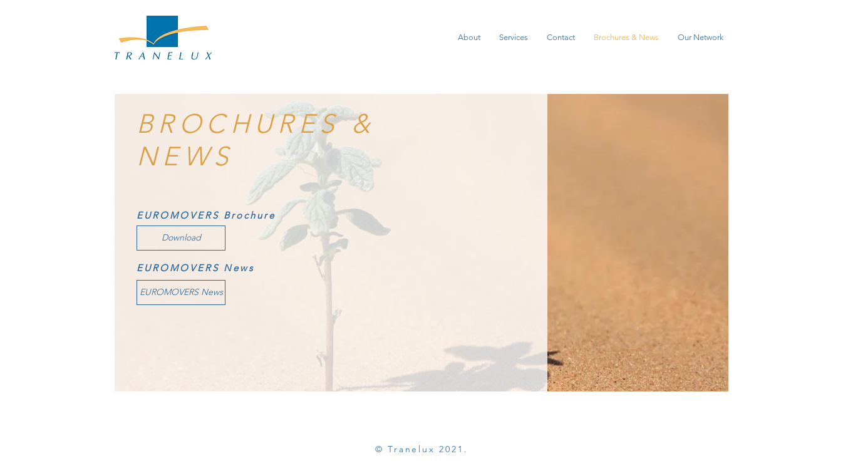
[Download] (181, 238)
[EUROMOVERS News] (181, 292)
